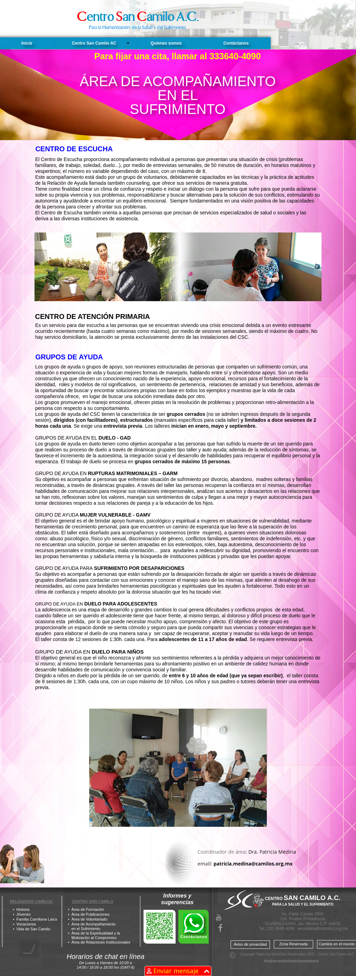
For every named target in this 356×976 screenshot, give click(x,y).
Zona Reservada (293, 944)
